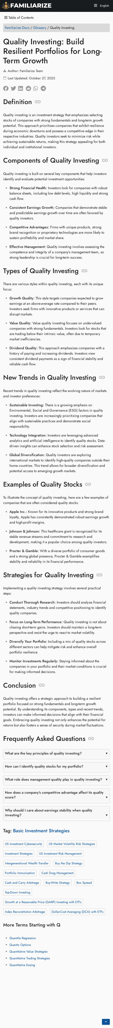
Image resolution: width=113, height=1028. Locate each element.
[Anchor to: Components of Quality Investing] (105, 160)
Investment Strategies (18, 853)
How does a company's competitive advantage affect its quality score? (54, 795)
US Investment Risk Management (60, 853)
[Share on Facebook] (7, 87)
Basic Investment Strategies (41, 830)
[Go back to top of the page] (106, 1022)
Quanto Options (20, 945)
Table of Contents (19, 17)
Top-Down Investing (17, 892)
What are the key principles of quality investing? (43, 753)
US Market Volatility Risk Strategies (72, 844)
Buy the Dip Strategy (68, 863)
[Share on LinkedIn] (22, 87)
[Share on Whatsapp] (37, 87)
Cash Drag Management (57, 873)
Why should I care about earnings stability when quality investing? (48, 813)
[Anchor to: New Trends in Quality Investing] (102, 377)
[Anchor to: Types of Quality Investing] (84, 270)
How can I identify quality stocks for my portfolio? (44, 766)
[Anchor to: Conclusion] (42, 685)
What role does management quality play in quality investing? (53, 779)
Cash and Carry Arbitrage (22, 882)
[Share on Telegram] (44, 87)
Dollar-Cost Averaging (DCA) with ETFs (77, 911)
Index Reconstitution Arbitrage (25, 911)
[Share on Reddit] (29, 87)
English (104, 5)
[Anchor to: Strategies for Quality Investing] (99, 575)
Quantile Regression (22, 938)
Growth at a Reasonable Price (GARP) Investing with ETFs (43, 902)
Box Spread (84, 882)
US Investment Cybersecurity (23, 844)
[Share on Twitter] (14, 87)
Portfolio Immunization (20, 873)
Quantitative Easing (22, 965)
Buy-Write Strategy (58, 882)
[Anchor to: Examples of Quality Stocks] (88, 484)
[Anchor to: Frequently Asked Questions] (91, 738)
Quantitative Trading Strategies (29, 958)
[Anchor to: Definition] (38, 101)
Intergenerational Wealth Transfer (26, 863)
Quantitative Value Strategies (28, 951)
